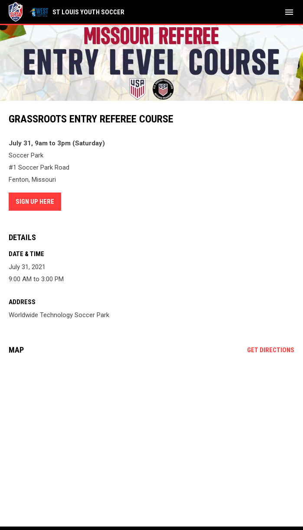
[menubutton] (289, 12)
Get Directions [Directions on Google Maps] (270, 350)
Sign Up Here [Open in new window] (35, 202)
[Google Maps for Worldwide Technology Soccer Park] (151, 427)
